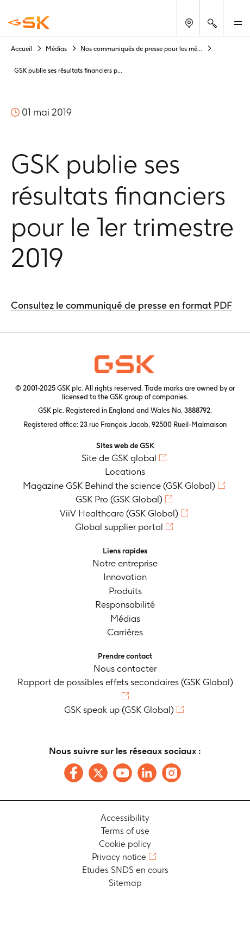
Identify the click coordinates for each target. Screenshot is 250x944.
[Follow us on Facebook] (73, 772)
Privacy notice (119, 857)
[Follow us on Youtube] (122, 772)
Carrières (125, 632)
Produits (125, 590)
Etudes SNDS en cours (125, 870)
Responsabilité (125, 604)
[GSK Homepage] (28, 22)
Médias (56, 48)
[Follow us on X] (98, 772)
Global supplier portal (119, 526)
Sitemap (125, 883)
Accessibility (125, 818)
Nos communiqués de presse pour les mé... (141, 48)
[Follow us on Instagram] (171, 772)
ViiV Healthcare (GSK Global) (119, 513)
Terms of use (125, 831)
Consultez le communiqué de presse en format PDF (121, 305)
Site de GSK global (119, 457)
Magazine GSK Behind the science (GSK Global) (119, 485)
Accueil (21, 48)
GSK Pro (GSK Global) (119, 499)
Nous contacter (125, 668)
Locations (125, 471)
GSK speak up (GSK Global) (119, 709)
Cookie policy (125, 844)
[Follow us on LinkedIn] (147, 772)
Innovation (125, 576)
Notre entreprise (125, 563)
